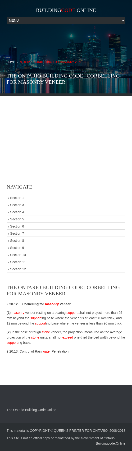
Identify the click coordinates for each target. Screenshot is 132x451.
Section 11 (18, 262)
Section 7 (17, 233)
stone (46, 332)
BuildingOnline (66, 10)
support (72, 313)
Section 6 (17, 226)
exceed (67, 337)
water (47, 351)
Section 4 (17, 212)
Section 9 (17, 248)
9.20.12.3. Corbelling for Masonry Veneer (53, 62)
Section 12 (18, 269)
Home (11, 62)
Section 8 (17, 240)
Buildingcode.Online (111, 443)
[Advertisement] (66, 129)
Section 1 (17, 198)
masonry (52, 304)
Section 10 (18, 255)
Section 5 (17, 219)
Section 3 (17, 205)
